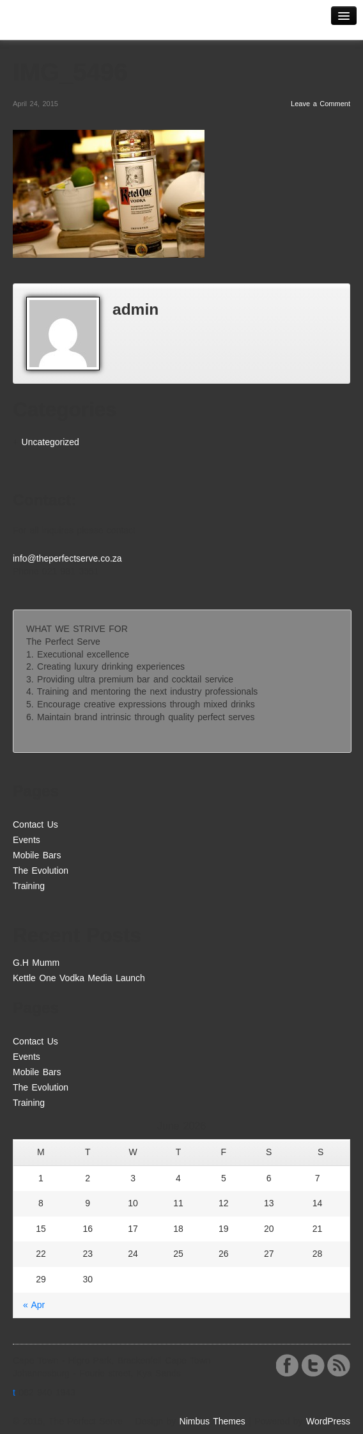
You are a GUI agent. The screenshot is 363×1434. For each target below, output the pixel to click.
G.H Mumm (36, 962)
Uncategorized (50, 442)
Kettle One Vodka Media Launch (79, 978)
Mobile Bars (37, 855)
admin (135, 309)
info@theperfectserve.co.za (67, 558)
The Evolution (40, 870)
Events (26, 840)
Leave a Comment (320, 103)
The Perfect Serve (57, 23)
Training (29, 886)
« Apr (34, 1305)
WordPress (328, 1421)
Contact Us (35, 824)
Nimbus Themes (212, 1421)
